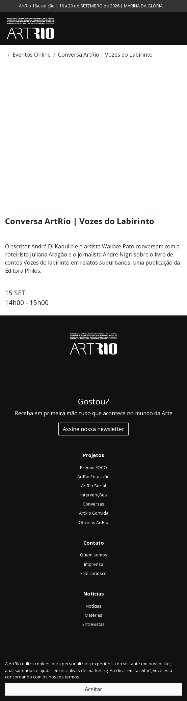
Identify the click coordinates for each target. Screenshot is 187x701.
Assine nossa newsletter (93, 429)
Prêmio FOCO (93, 467)
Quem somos (93, 555)
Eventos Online (31, 54)
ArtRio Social (93, 486)
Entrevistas (93, 624)
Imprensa (93, 564)
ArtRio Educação (93, 477)
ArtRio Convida (93, 513)
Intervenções (93, 495)
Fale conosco (93, 573)
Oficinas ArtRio (93, 522)
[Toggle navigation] (180, 28)
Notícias (94, 606)
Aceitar (93, 689)
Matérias (93, 615)
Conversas (93, 504)
